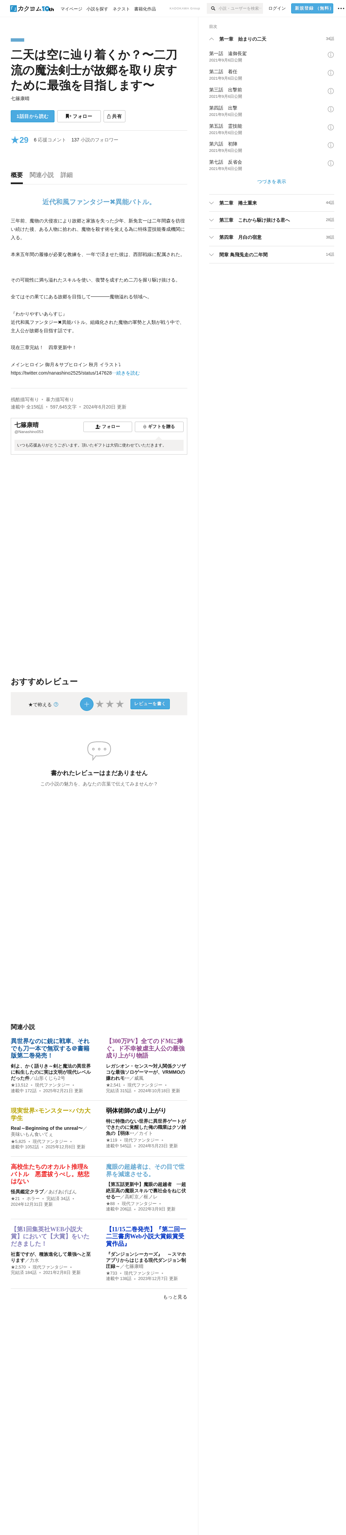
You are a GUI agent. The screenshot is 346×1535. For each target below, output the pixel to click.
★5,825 (18, 1141)
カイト (146, 1133)
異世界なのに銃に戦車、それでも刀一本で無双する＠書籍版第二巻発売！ (50, 1048)
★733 (111, 1273)
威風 (139, 1078)
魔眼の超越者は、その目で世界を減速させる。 (145, 1170)
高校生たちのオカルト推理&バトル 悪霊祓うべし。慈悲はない (50, 1174)
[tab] (18, 176)
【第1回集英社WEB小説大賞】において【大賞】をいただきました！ (50, 1236)
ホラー (33, 1198)
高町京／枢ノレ (141, 1196)
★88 (110, 1203)
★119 (111, 1140)
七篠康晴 (20, 98)
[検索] (213, 8)
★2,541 (113, 1085)
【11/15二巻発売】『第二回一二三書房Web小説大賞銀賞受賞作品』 (146, 1236)
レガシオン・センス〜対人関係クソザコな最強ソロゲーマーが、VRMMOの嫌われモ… (146, 1072)
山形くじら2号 (49, 1078)
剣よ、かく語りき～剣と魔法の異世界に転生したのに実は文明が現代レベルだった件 (51, 1072)
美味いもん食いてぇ (32, 1134)
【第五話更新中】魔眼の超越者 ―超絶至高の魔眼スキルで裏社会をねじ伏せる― (146, 1190)
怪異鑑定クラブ (27, 1191)
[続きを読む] (99, 297)
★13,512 (19, 1085)
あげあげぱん (62, 1191)
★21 (15, 1198)
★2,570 (18, 1267)
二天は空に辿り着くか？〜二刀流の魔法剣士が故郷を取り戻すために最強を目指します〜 (94, 70)
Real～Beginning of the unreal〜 (47, 1128)
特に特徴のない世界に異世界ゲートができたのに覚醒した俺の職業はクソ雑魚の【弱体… (146, 1127)
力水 (34, 1260)
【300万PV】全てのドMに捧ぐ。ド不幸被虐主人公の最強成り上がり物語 (145, 1048)
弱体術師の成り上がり (136, 1110)
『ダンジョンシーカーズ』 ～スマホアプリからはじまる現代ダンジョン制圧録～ (146, 1260)
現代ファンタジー (52, 1085)
